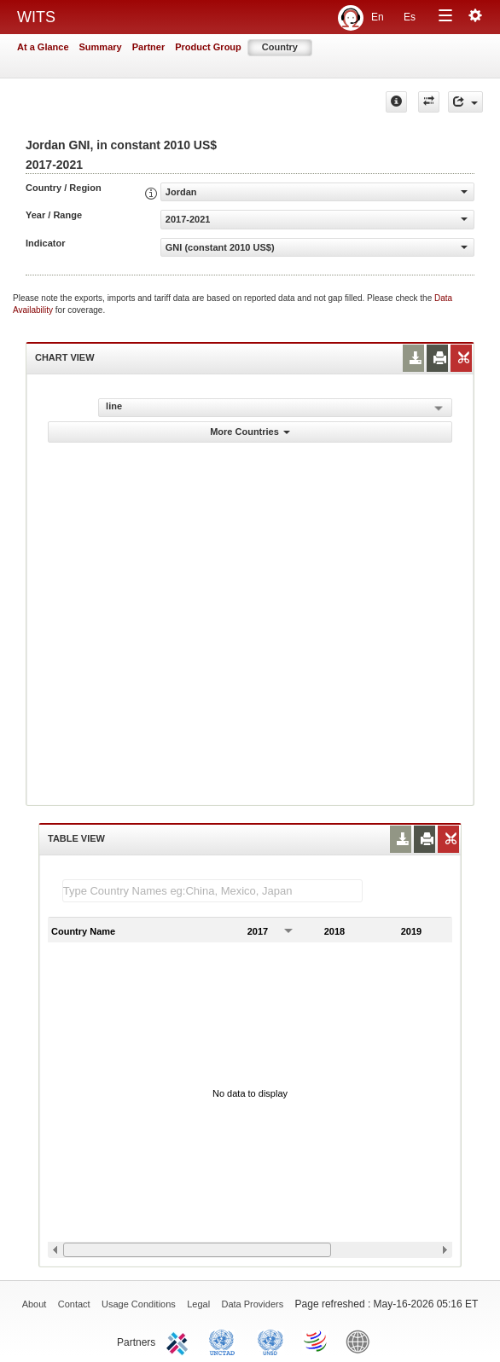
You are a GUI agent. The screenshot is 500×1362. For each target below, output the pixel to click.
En (377, 17)
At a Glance (43, 47)
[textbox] (212, 890)
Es (410, 17)
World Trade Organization (316, 1341)
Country (280, 47)
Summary (100, 47)
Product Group (208, 47)
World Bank (362, 1341)
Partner (149, 47)
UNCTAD (225, 1341)
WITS (36, 17)
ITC (180, 1341)
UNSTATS (270, 1341)
